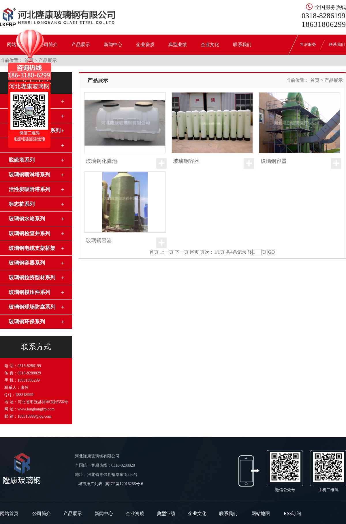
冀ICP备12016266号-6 (124, 484)
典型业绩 (177, 44)
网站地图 (260, 513)
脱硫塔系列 (22, 160)
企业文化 (210, 44)
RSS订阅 (292, 513)
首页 (314, 80)
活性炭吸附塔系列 (29, 189)
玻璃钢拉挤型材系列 (32, 277)
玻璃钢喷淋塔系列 (29, 175)
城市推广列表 (90, 484)
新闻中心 (113, 44)
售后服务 (308, 44)
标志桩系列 (22, 204)
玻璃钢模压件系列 (29, 292)
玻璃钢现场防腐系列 (32, 307)
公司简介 (41, 513)
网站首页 (9, 513)
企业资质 (145, 44)
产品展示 (81, 44)
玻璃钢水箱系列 (27, 219)
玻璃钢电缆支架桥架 (32, 248)
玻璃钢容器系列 (27, 263)
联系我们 (242, 44)
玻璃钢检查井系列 (29, 233)
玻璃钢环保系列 (27, 322)
